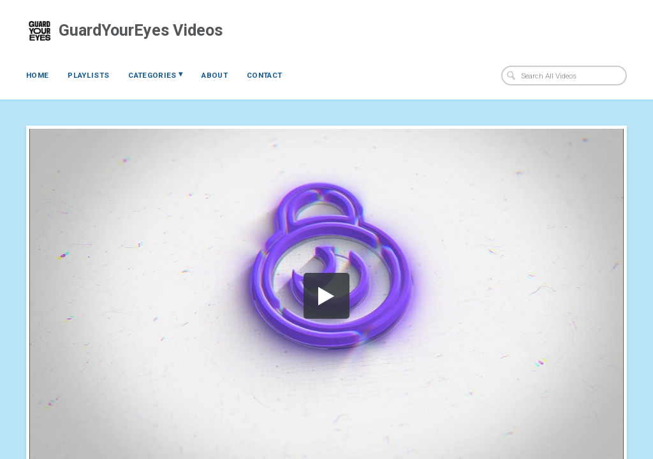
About (215, 75)
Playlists (88, 75)
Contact (264, 75)
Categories (155, 74)
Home (37, 75)
